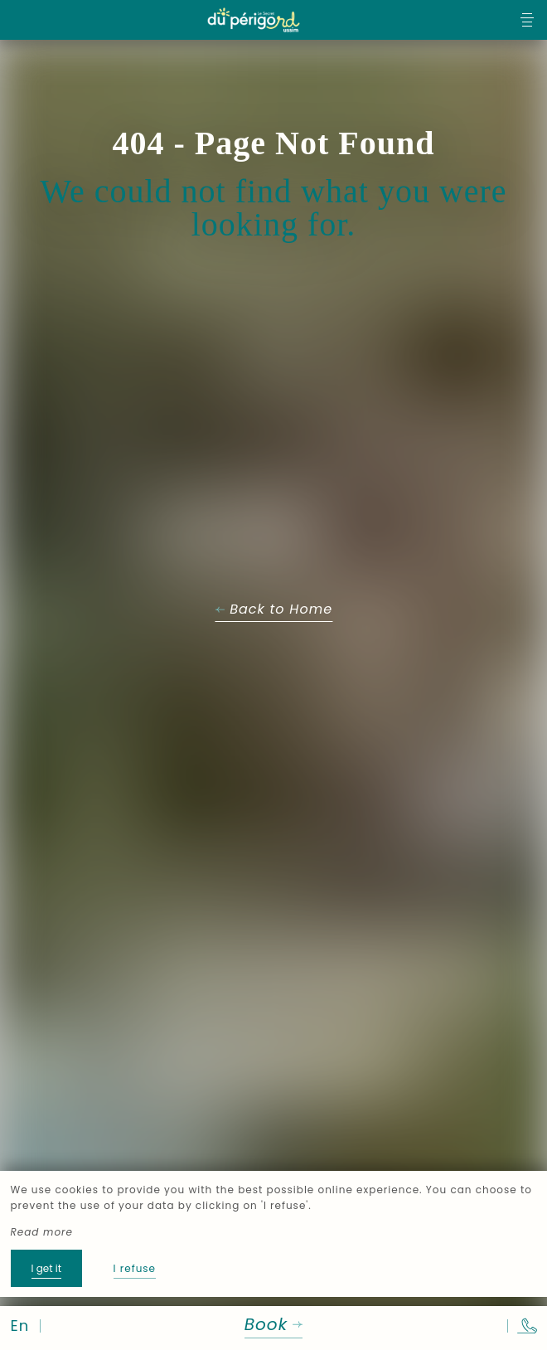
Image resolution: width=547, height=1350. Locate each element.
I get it (46, 1268)
